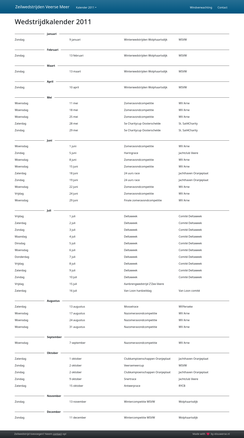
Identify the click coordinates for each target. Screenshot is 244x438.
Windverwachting (201, 7)
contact (57, 433)
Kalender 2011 (85, 7)
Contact (222, 7)
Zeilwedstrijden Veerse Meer (42, 6)
